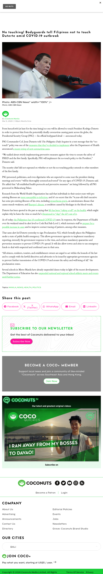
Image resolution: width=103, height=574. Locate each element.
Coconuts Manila (12, 119)
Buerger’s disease (36, 204)
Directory (7, 528)
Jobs (55, 519)
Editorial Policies (62, 509)
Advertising (8, 514)
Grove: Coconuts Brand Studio (70, 528)
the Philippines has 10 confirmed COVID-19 (35, 219)
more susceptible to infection (34, 197)
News (20, 287)
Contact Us (8, 524)
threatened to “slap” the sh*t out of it (59, 213)
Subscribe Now (21, 341)
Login (64, 492)
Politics (36, 287)
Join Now (51, 381)
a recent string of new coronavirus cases (31, 148)
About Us (7, 509)
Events (56, 514)
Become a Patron (46, 492)
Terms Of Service (75, 572)
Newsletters (60, 524)
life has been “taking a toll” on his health (67, 210)
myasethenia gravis (58, 200)
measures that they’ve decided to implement (49, 145)
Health (28, 287)
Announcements (11, 519)
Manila (12, 287)
